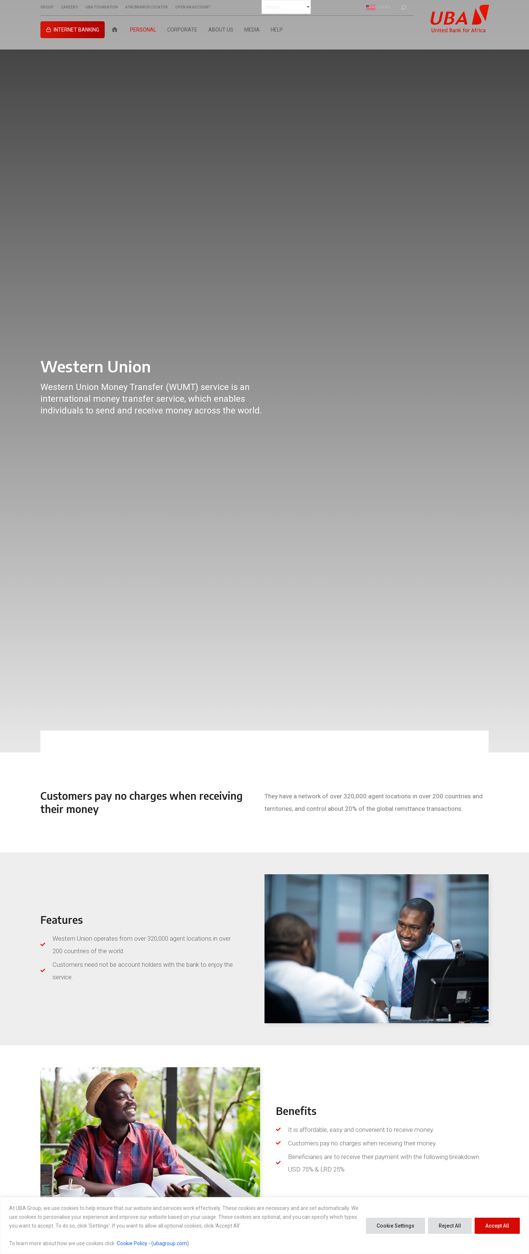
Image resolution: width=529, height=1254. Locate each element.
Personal (143, 30)
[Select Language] (286, 7)
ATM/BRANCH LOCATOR (146, 7)
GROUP (47, 7)
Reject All (450, 1226)
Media (252, 30)
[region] (264, 1225)
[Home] (115, 29)
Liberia (378, 7)
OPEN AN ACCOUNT (192, 7)
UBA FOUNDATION (102, 7)
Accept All (497, 1226)
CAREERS (69, 7)
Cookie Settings (395, 1226)
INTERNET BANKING (76, 30)
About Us (220, 30)
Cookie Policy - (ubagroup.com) (153, 1243)
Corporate (182, 30)
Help (277, 30)
